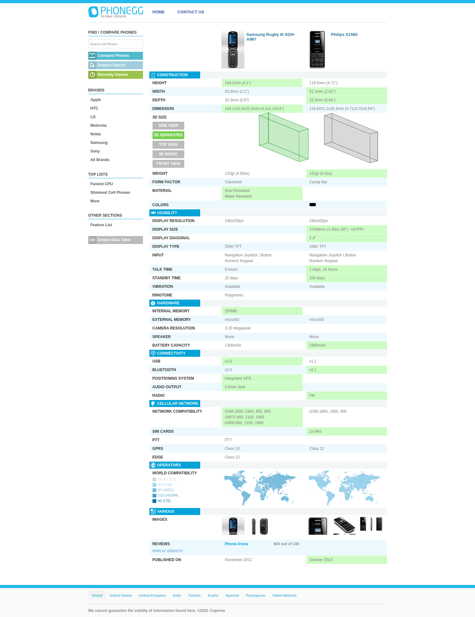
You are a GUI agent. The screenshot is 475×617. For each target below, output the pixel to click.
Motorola (99, 125)
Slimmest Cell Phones (110, 192)
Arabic (212, 595)
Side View (168, 125)
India (177, 595)
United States (121, 595)
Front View (168, 163)
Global (97, 595)
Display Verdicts (168, 551)
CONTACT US (191, 12)
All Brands (100, 160)
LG (93, 117)
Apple (96, 100)
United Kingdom (152, 595)
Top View (168, 144)
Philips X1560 (344, 34)
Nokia (96, 134)
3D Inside (168, 154)
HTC (94, 108)
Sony (95, 151)
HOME (159, 12)
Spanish (232, 595)
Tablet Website (284, 595)
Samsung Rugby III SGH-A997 (271, 37)
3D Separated (168, 135)
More (95, 201)
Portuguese (255, 595)
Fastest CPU (102, 184)
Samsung (99, 142)
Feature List (101, 225)
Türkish (194, 595)
